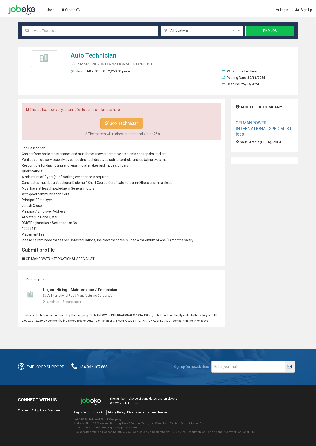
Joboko (22, 10)
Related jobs (35, 279)
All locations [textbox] (202, 30)
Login (282, 10)
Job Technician (121, 123)
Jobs (50, 10)
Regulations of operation (89, 412)
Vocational (64, 182)
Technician (100, 55)
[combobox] (202, 31)
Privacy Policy (116, 412)
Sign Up (303, 10)
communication (49, 194)
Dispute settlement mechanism (147, 412)
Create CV (71, 10)
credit (60, 223)
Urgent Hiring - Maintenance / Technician (80, 289)
